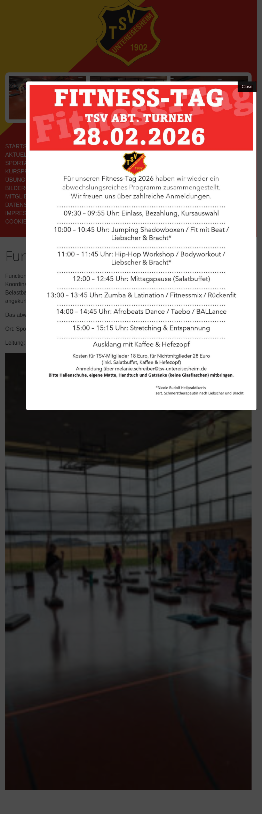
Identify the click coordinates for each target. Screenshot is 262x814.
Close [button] (247, 86)
